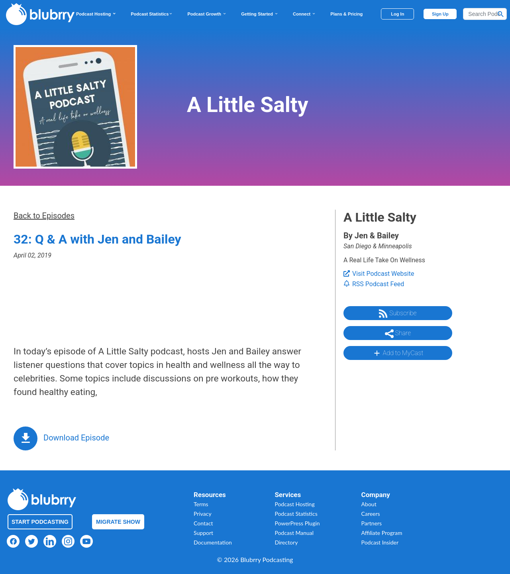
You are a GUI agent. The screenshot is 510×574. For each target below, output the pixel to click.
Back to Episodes (44, 215)
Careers (370, 513)
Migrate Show (118, 522)
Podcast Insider (380, 542)
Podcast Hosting (96, 14)
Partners (371, 523)
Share (398, 333)
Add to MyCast (398, 353)
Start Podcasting (40, 522)
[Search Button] (501, 14)
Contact (203, 523)
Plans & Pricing (346, 14)
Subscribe (397, 313)
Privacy (203, 513)
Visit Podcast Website (378, 273)
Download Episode (76, 437)
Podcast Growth (207, 14)
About (369, 504)
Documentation (213, 542)
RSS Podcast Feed (373, 284)
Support (203, 532)
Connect (304, 14)
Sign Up (440, 14)
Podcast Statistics (152, 14)
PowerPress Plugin (297, 523)
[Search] (485, 14)
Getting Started (260, 14)
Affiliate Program (381, 532)
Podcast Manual (294, 532)
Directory (286, 542)
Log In (397, 14)
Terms (201, 504)
